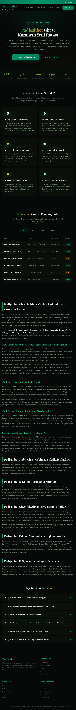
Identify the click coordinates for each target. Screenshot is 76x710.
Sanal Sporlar (44, 672)
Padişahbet (10, 8)
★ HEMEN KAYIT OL (52, 58)
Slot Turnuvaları (7, 698)
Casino (43, 230)
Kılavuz (51, 7)
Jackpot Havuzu (7, 695)
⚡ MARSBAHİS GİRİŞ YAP (26, 58)
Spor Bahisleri (44, 663)
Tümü (24, 230)
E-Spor (42, 669)
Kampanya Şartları (46, 692)
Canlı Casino (6, 686)
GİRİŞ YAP (68, 7)
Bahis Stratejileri (45, 675)
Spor (33, 230)
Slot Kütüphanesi (7, 689)
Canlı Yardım (44, 686)
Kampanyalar (41, 7)
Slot (52, 230)
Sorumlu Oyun (44, 695)
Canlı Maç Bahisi (45, 666)
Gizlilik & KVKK (44, 698)
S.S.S (58, 7)
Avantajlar (29, 7)
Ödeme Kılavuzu (45, 689)
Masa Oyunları (6, 692)
